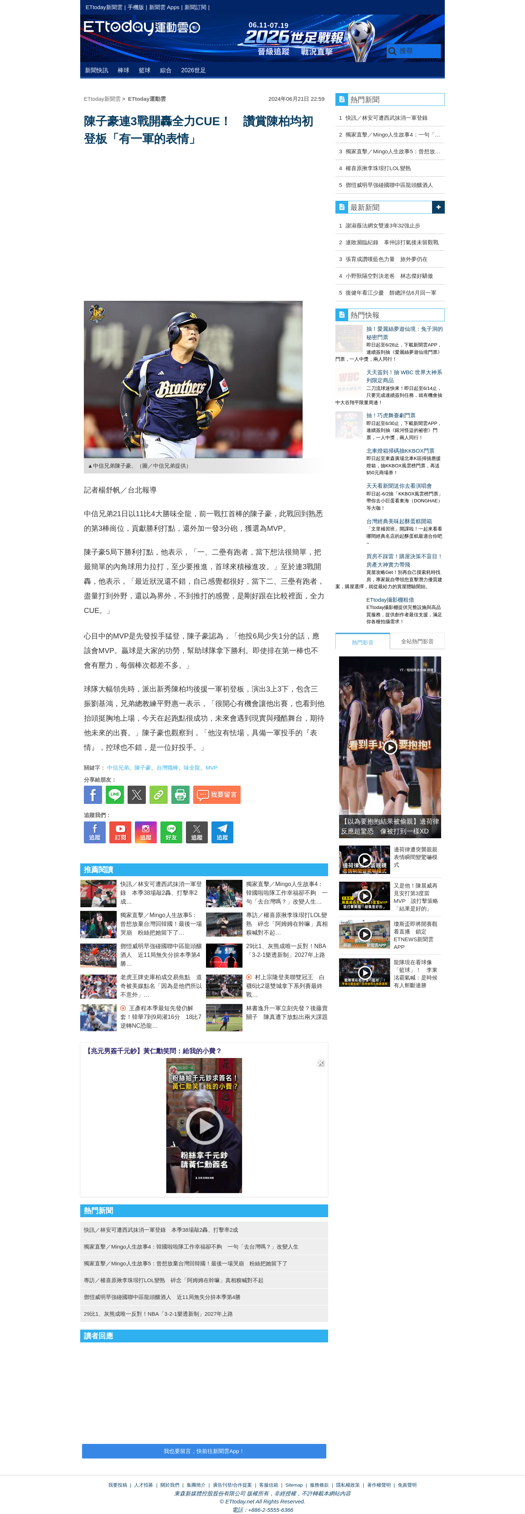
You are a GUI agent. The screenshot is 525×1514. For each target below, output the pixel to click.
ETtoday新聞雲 (104, 7)
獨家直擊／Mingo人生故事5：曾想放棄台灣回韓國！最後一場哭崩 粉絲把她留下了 (161, 924)
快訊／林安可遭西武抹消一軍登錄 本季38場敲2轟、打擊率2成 (161, 893)
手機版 (136, 7)
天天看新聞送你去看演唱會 (368, 440)
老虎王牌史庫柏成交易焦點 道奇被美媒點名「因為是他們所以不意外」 (161, 986)
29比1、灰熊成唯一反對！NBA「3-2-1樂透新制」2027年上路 (158, 1314)
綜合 (166, 70)
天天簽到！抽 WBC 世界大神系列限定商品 (387, 357)
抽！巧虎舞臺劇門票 (360, 385)
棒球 (123, 70)
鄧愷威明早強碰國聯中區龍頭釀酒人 (389, 185)
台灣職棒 (167, 767)
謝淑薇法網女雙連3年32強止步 (383, 225)
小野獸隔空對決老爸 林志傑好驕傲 (389, 276)
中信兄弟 (118, 767)
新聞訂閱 (195, 7)
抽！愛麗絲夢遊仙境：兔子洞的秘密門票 (384, 329)
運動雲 (147, 28)
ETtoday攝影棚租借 (359, 540)
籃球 (145, 70)
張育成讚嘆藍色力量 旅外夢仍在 (387, 259)
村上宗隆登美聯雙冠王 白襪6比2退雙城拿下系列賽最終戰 (285, 986)
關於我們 (169, 1485)
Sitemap (294, 1485)
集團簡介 (196, 1485)
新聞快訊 (96, 70)
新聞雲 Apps (164, 7)
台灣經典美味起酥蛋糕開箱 (368, 468)
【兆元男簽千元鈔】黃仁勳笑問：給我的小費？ (153, 1051)
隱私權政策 (348, 1485)
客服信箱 (268, 1485)
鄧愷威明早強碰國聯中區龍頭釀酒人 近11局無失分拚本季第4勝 (161, 955)
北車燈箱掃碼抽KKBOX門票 (369, 413)
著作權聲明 (379, 1485)
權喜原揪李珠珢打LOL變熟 (378, 168)
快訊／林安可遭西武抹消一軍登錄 (387, 118)
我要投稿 (117, 1485)
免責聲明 (407, 1485)
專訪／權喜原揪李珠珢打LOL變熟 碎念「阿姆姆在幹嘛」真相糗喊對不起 (287, 924)
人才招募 (143, 1485)
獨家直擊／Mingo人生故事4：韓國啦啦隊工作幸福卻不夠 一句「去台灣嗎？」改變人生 (287, 893)
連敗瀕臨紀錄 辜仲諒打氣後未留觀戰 (392, 242)
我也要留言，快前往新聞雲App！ (204, 1451)
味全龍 (192, 767)
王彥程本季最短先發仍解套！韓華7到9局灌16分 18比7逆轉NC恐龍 (160, 1017)
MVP (212, 767)
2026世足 (193, 70)
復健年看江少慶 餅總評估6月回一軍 (391, 293)
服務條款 (319, 1485)
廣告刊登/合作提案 (232, 1485)
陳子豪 (143, 767)
